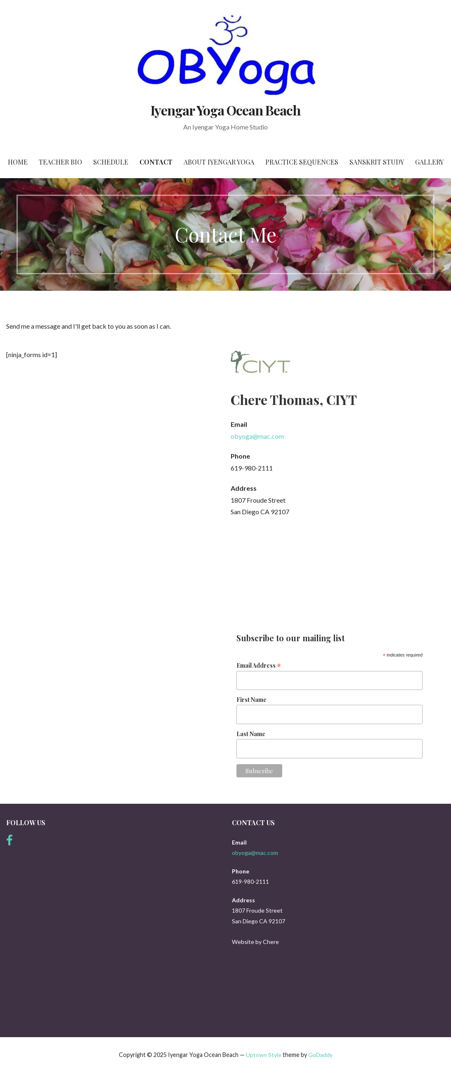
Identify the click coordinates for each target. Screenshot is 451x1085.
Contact (155, 162)
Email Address (258, 665)
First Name (251, 700)
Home (18, 162)
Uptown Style (263, 1054)
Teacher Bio (60, 162)
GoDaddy (320, 1054)
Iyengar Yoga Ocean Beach (226, 110)
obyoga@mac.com (257, 436)
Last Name (250, 734)
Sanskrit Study (376, 162)
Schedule (110, 162)
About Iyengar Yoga (219, 162)
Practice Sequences (301, 162)
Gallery (429, 162)
